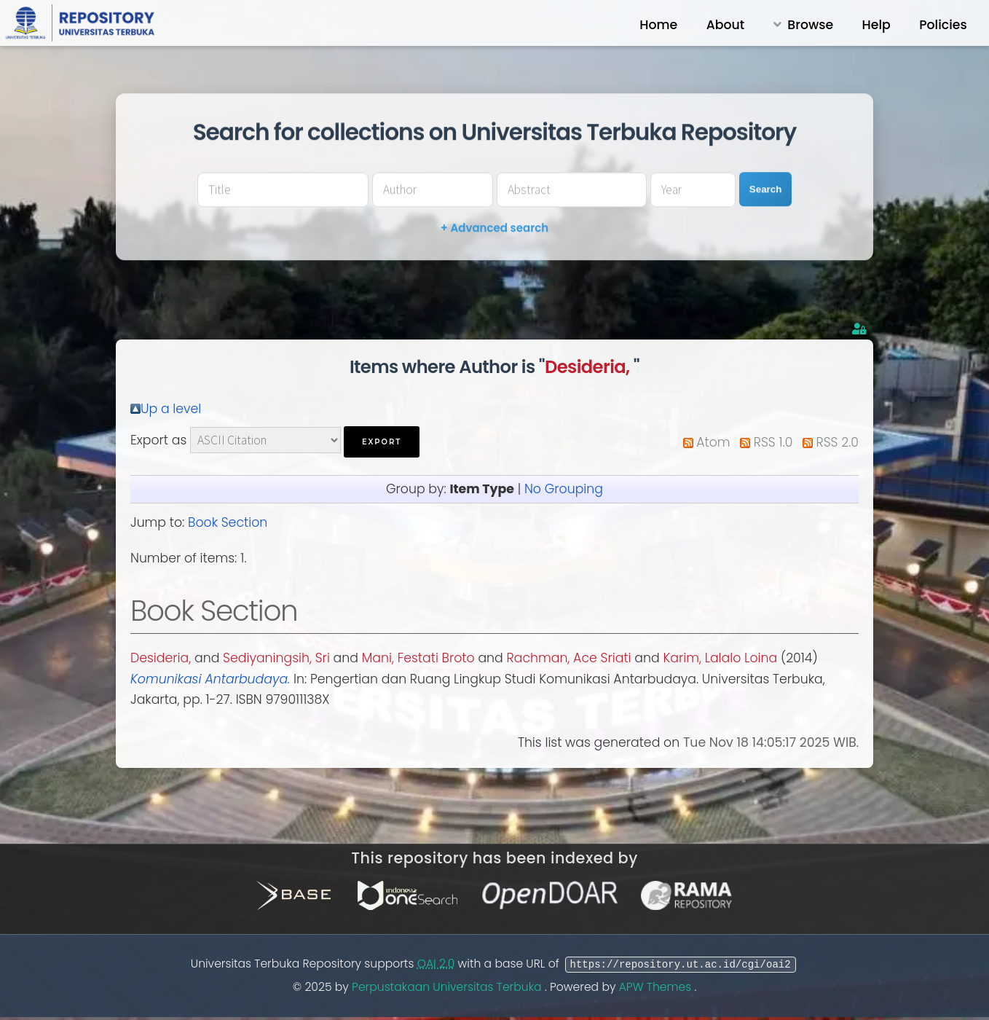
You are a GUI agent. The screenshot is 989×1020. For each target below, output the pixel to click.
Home (658, 25)
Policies (942, 25)
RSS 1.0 (773, 442)
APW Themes (657, 986)
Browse (810, 25)
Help (876, 25)
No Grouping (563, 489)
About (725, 25)
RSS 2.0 (837, 442)
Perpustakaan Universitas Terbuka (448, 986)
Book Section (227, 522)
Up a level (171, 408)
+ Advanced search (494, 227)
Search (765, 189)
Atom (713, 442)
